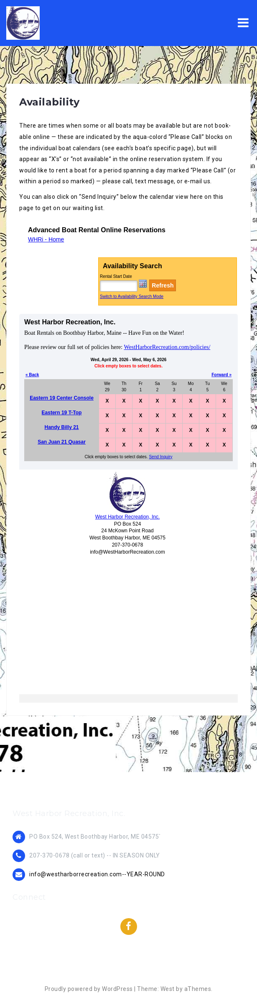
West (167, 989)
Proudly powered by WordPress (89, 989)
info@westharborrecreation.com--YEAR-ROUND (97, 873)
